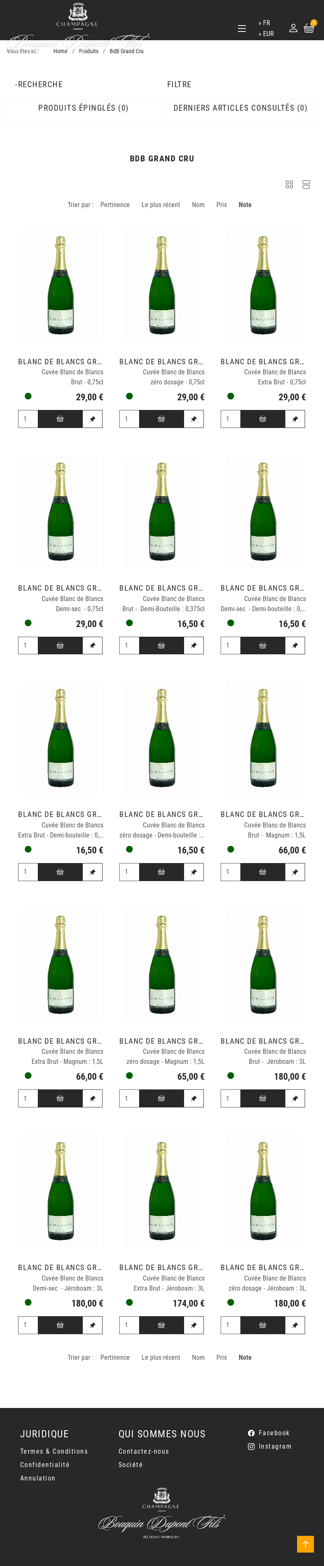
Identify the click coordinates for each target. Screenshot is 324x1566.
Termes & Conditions (54, 1451)
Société (131, 1465)
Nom (198, 205)
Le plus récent (161, 205)
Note (245, 205)
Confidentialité (45, 1465)
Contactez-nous (144, 1451)
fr (266, 23)
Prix (221, 205)
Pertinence (115, 205)
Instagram (275, 1446)
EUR (268, 34)
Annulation (38, 1478)
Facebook (274, 1433)
